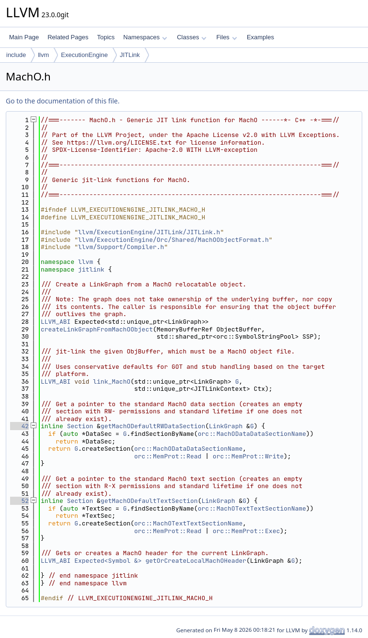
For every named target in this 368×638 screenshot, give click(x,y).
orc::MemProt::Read (167, 456)
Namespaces (145, 37)
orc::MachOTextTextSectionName (252, 508)
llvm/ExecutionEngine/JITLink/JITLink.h (149, 232)
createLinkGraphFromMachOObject (97, 329)
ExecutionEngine (84, 54)
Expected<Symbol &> (107, 561)
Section (80, 426)
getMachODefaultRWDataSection (153, 426)
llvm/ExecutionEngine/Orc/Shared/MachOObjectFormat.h (173, 240)
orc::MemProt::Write (248, 456)
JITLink (130, 54)
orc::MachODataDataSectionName (252, 434)
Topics (106, 37)
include (16, 54)
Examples (260, 37)
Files (226, 37)
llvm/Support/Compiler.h (121, 247)
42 (19, 426)
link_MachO (111, 381)
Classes (192, 37)
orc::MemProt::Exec (246, 531)
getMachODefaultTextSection (149, 501)
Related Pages (67, 37)
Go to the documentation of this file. (62, 100)
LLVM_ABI (55, 322)
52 (19, 501)
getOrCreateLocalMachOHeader (195, 561)
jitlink (91, 269)
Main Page (24, 37)
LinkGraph (225, 426)
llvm (43, 54)
